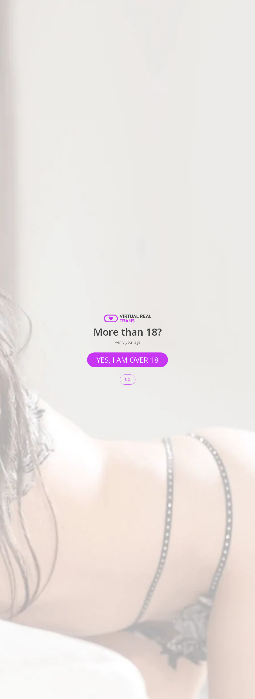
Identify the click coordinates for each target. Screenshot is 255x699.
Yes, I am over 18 (127, 360)
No (127, 379)
